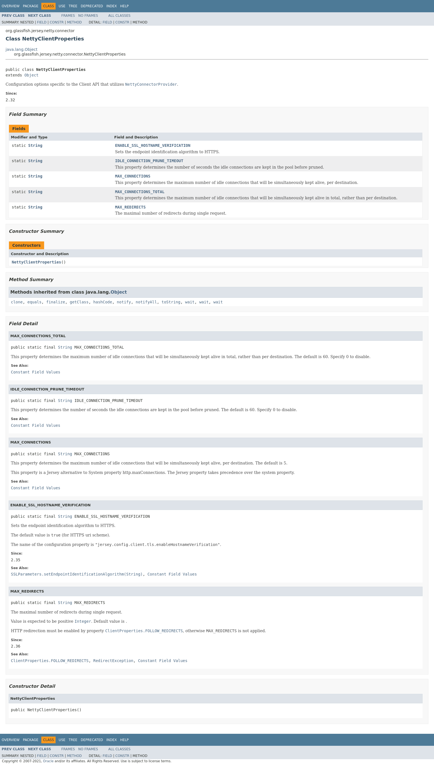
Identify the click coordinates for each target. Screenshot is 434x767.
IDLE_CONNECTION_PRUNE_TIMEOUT (149, 161)
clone (17, 302)
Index (111, 6)
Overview (11, 6)
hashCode (102, 302)
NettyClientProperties (36, 262)
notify (124, 302)
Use (62, 6)
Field (41, 22)
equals (34, 302)
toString (171, 302)
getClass (79, 302)
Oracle (48, 761)
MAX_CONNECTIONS (132, 176)
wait (190, 302)
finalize (55, 302)
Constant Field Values (35, 372)
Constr (57, 22)
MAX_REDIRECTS (130, 207)
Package (30, 6)
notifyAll (146, 302)
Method (74, 22)
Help (124, 6)
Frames (68, 16)
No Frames (88, 16)
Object (31, 75)
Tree (73, 6)
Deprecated (92, 6)
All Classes (119, 16)
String (35, 145)
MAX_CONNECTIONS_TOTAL (139, 192)
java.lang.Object (21, 49)
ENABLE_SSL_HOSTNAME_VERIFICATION (152, 145)
